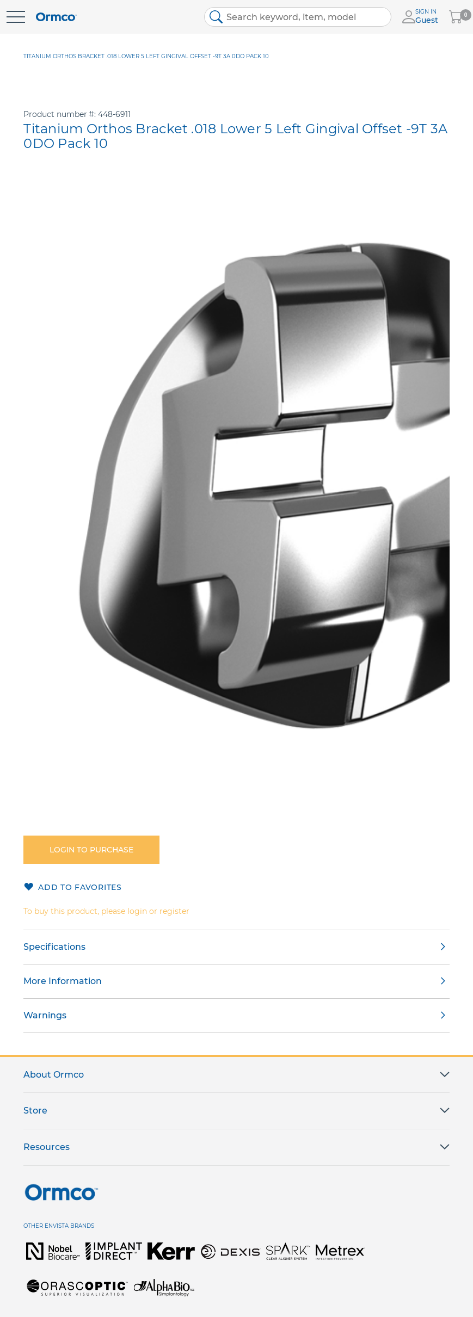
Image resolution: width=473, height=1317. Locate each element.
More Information (62, 981)
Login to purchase (91, 850)
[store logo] (56, 17)
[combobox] (297, 17)
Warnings (44, 1015)
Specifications (54, 947)
